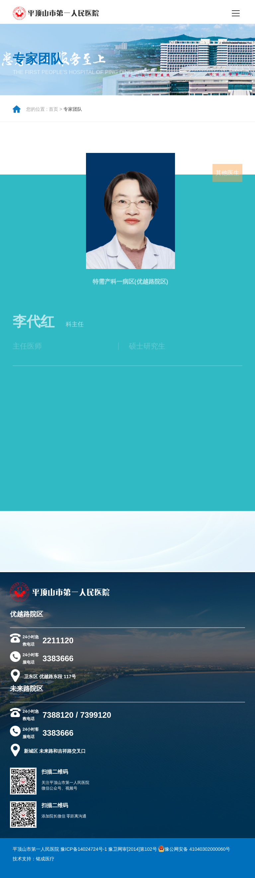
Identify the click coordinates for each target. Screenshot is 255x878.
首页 (53, 111)
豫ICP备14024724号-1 (83, 849)
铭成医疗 (45, 858)
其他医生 (227, 179)
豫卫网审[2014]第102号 (132, 849)
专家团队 (72, 111)
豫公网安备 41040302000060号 (194, 849)
